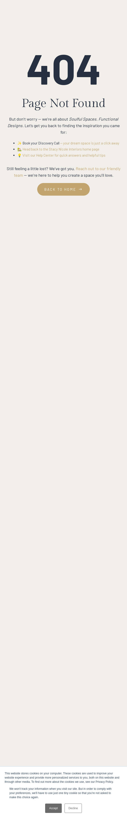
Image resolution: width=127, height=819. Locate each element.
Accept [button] (53, 808)
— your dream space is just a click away (89, 143)
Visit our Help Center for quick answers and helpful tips (63, 155)
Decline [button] (73, 808)
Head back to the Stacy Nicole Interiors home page (60, 149)
